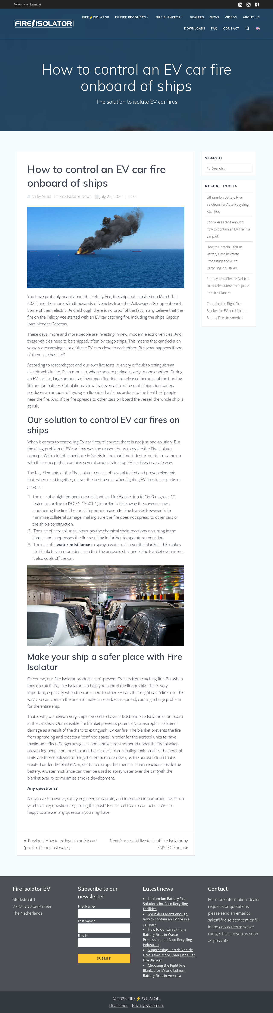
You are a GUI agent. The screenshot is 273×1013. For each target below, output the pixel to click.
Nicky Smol (41, 196)
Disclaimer (118, 1005)
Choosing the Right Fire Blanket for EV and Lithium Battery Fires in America (227, 310)
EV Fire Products (130, 17)
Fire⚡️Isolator (95, 17)
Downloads (194, 28)
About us (251, 17)
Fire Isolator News (75, 196)
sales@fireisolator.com (228, 920)
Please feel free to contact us (133, 805)
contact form (230, 927)
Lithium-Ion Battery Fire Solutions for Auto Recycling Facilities (228, 204)
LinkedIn (35, 4)
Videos (231, 17)
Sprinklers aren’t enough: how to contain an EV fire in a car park (228, 229)
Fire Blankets (168, 17)
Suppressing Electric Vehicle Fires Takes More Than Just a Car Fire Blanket (228, 285)
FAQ (214, 28)
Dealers (197, 17)
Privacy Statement (148, 1005)
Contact (231, 28)
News (214, 17)
